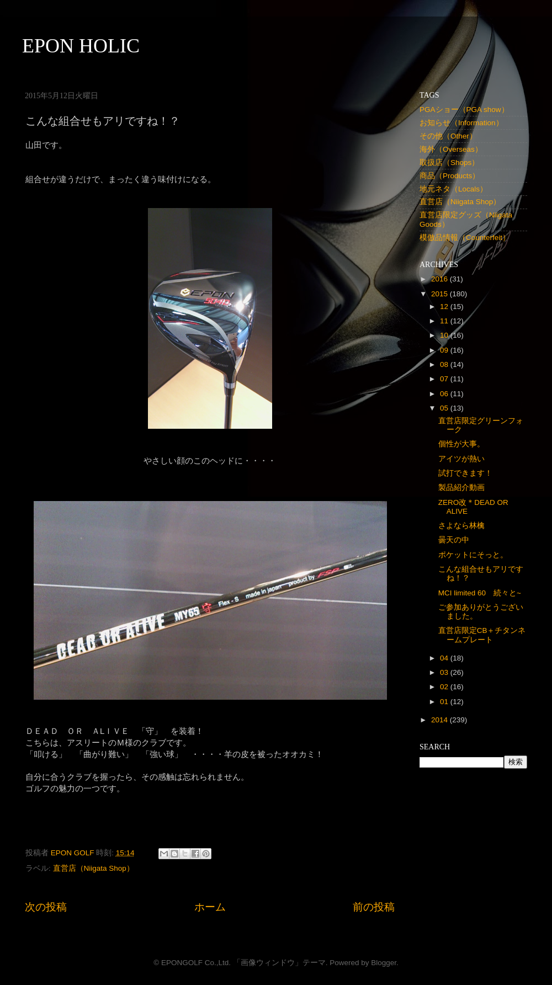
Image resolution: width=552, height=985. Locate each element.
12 (445, 306)
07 (445, 379)
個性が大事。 (461, 444)
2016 (440, 279)
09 (445, 350)
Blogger (383, 963)
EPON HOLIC (81, 46)
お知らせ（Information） (461, 123)
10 (445, 335)
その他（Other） (448, 136)
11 (445, 321)
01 (445, 702)
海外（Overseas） (451, 149)
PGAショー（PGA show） (464, 109)
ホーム (210, 907)
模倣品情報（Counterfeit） (465, 237)
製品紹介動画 (461, 487)
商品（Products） (450, 176)
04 (445, 658)
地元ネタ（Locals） (453, 189)
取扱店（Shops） (449, 162)
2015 (440, 294)
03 (445, 672)
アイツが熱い (461, 459)
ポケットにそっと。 (473, 555)
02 (445, 687)
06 (445, 394)
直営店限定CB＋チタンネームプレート (482, 634)
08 (445, 364)
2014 (440, 720)
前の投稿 (374, 907)
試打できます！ (465, 473)
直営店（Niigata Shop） (93, 868)
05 (445, 408)
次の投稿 (46, 907)
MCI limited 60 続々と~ (479, 593)
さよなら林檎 (461, 525)
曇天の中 (453, 540)
